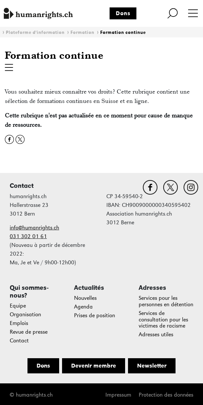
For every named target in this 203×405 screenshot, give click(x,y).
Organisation (25, 314)
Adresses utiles (156, 334)
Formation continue (123, 32)
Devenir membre (93, 365)
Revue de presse (29, 332)
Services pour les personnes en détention (166, 301)
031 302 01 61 (28, 236)
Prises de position (94, 315)
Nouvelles (85, 298)
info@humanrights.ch (34, 227)
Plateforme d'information (35, 32)
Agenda (83, 306)
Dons (123, 13)
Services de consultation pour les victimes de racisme (163, 319)
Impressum (118, 394)
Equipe (18, 305)
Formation (82, 32)
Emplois (19, 323)
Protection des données (166, 394)
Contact (19, 340)
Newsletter (151, 365)
